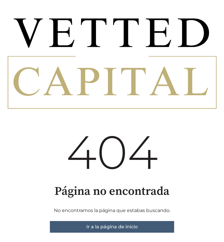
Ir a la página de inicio (112, 226)
